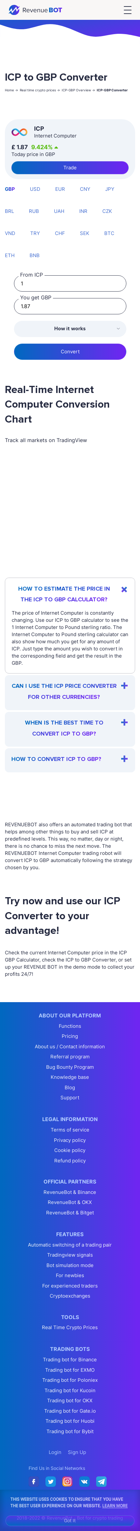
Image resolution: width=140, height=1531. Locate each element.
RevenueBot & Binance (70, 1192)
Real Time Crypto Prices (70, 1327)
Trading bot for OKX (70, 1400)
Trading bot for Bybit (70, 1431)
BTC (109, 233)
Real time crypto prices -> (40, 90)
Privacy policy (70, 1140)
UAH (59, 211)
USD (35, 189)
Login (55, 1452)
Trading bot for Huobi (70, 1421)
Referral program (70, 1056)
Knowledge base (70, 1077)
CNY (85, 189)
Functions (70, 1026)
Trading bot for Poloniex (70, 1380)
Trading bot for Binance (70, 1359)
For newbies (70, 1275)
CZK (107, 211)
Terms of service (70, 1130)
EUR (60, 189)
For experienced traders (70, 1286)
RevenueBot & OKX (70, 1202)
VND (10, 233)
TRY (35, 233)
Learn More (115, 1505)
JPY (109, 189)
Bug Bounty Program (70, 1067)
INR (83, 211)
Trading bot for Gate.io (70, 1411)
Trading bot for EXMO (70, 1370)
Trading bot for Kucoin (70, 1390)
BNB (35, 255)
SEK (84, 233)
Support (69, 1097)
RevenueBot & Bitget (70, 1213)
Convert (70, 351)
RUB (34, 211)
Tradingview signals (70, 1255)
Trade (70, 167)
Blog (70, 1087)
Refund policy (70, 1161)
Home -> (11, 90)
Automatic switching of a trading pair (70, 1245)
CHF (60, 233)
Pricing (70, 1036)
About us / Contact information (70, 1046)
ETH (10, 255)
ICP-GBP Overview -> (78, 90)
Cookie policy (69, 1150)
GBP (10, 189)
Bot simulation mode (70, 1265)
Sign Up (77, 1452)
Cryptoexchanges (70, 1296)
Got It (70, 1520)
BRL (9, 211)
